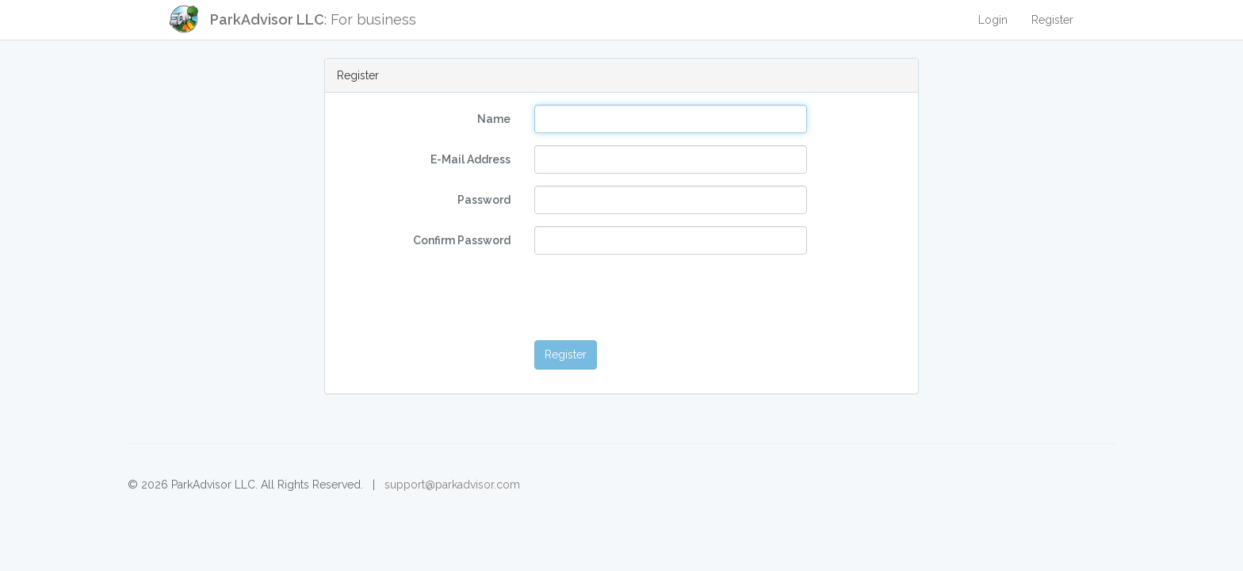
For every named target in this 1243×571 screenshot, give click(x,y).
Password (484, 200)
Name (494, 119)
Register (1052, 19)
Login (993, 19)
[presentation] (654, 297)
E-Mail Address (470, 159)
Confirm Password (462, 240)
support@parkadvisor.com (452, 484)
